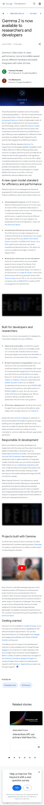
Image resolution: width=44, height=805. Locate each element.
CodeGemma (7, 131)
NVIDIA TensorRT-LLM (13, 383)
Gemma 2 (27, 144)
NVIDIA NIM (36, 385)
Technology (35, 13)
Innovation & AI (17, 13)
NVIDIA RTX (23, 281)
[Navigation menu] (3, 3)
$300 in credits (7, 655)
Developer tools (10, 685)
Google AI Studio (25, 273)
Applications (25, 664)
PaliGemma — (35, 131)
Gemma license (31, 352)
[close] (39, 776)
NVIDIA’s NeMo (10, 391)
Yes (17, 792)
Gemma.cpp (10, 278)
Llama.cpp (32, 377)
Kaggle (36, 634)
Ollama (8, 380)
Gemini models (33, 126)
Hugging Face (24, 371)
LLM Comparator (14, 456)
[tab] (9, 757)
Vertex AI (34, 411)
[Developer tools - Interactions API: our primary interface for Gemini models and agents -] (26, 731)
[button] (39, 44)
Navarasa (38, 544)
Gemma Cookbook (21, 418)
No (27, 792)
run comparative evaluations (24, 465)
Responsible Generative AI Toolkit (14, 454)
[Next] (41, 13)
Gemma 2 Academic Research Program (20, 658)
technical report (14, 225)
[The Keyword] (3, 13)
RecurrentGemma (20, 131)
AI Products (26, 685)
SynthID (37, 473)
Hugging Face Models (13, 637)
